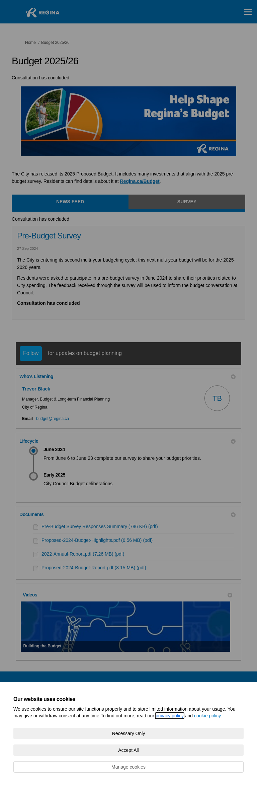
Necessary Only (128, 733)
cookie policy (207, 715)
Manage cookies (128, 767)
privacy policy (170, 715)
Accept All (128, 750)
